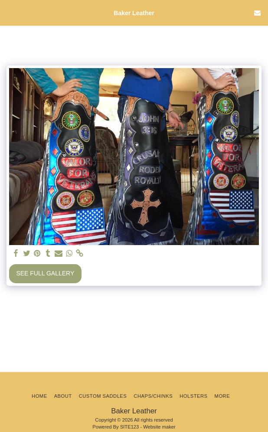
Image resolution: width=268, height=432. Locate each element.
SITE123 (129, 426)
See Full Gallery (45, 273)
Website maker (159, 426)
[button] (9, 12)
